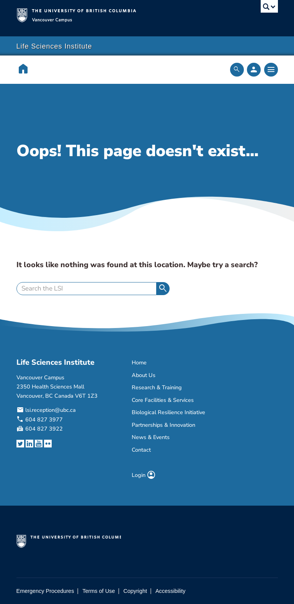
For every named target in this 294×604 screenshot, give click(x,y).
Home (139, 362)
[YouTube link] (38, 443)
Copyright (135, 591)
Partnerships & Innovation (163, 425)
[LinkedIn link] (29, 443)
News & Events (151, 437)
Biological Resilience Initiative (168, 412)
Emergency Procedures (45, 591)
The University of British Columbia (127, 14)
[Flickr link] (48, 443)
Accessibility (170, 591)
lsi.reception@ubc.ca (50, 410)
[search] (86, 288)
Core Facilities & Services (163, 400)
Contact (141, 450)
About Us (143, 375)
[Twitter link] (20, 443)
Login (144, 475)
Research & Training (157, 387)
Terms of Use (98, 591)
